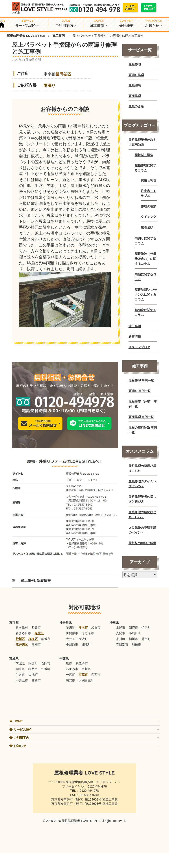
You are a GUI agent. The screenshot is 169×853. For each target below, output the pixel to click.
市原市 (83, 674)
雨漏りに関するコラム (145, 241)
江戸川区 (22, 644)
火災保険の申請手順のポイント (142, 530)
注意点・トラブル (148, 193)
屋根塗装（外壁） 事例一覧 (143, 404)
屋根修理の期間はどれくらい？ (142, 514)
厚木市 (83, 627)
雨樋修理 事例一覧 (141, 417)
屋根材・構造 (144, 155)
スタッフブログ (139, 347)
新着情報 (44, 580)
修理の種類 (148, 206)
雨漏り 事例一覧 (140, 391)
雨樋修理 (135, 96)
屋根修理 (135, 64)
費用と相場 (148, 180)
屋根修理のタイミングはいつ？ (142, 484)
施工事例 (58, 35)
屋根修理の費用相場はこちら (142, 468)
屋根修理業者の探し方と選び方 (142, 499)
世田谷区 (63, 74)
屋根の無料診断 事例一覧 (143, 430)
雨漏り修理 (136, 75)
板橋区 (33, 639)
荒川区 (20, 639)
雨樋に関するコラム (145, 277)
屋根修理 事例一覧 (141, 380)
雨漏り (49, 85)
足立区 (39, 633)
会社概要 (126, 26)
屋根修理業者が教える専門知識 (142, 142)
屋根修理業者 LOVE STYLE (26, 35)
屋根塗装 (135, 85)
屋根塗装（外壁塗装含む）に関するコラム (145, 258)
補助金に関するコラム (145, 312)
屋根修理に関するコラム (145, 168)
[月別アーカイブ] (139, 574)
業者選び (147, 227)
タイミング (148, 216)
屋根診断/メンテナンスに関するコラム (146, 294)
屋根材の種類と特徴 (142, 543)
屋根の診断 (136, 106)
